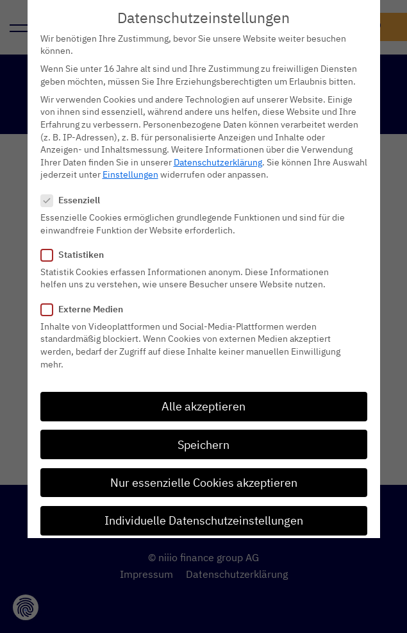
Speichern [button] (203, 426)
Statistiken (76, 236)
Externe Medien (85, 291)
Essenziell (74, 182)
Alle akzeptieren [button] (203, 388)
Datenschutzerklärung (218, 143)
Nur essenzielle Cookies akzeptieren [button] (203, 464)
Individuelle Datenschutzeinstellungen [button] (203, 501)
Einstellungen (130, 156)
